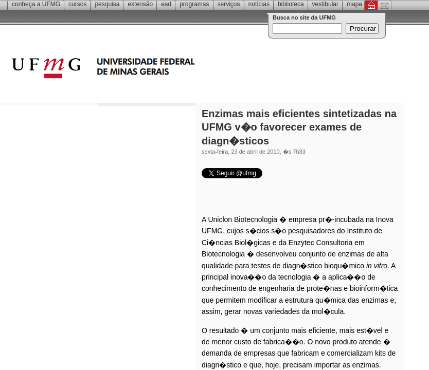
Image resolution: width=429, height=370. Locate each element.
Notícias (259, 4)
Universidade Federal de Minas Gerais (162, 69)
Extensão (140, 4)
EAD (166, 4)
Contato (384, 5)
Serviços (229, 4)
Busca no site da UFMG (304, 17)
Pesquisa (107, 4)
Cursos (77, 4)
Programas (194, 4)
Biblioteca (291, 4)
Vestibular (325, 4)
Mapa (354, 4)
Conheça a (36, 4)
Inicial (371, 5)
